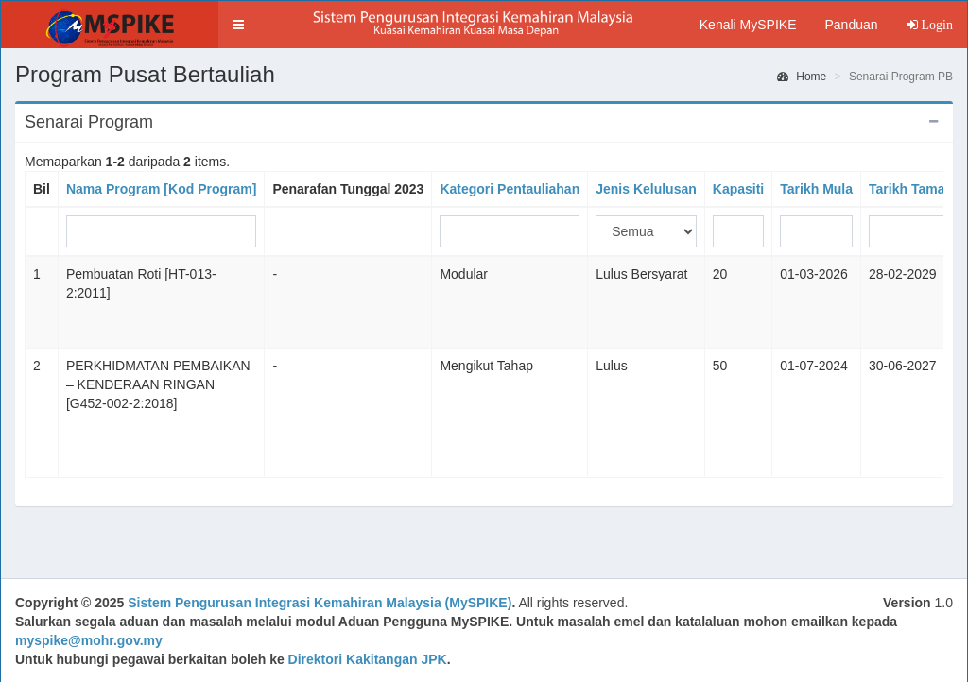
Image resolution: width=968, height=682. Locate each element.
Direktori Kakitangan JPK (367, 659)
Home (801, 76)
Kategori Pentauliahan (509, 188)
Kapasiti (738, 188)
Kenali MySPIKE (748, 24)
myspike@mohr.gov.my (89, 640)
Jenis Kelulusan (646, 188)
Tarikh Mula (816, 188)
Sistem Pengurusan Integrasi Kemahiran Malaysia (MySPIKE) (319, 602)
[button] (238, 24)
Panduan (850, 24)
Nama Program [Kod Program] (161, 188)
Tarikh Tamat (909, 188)
